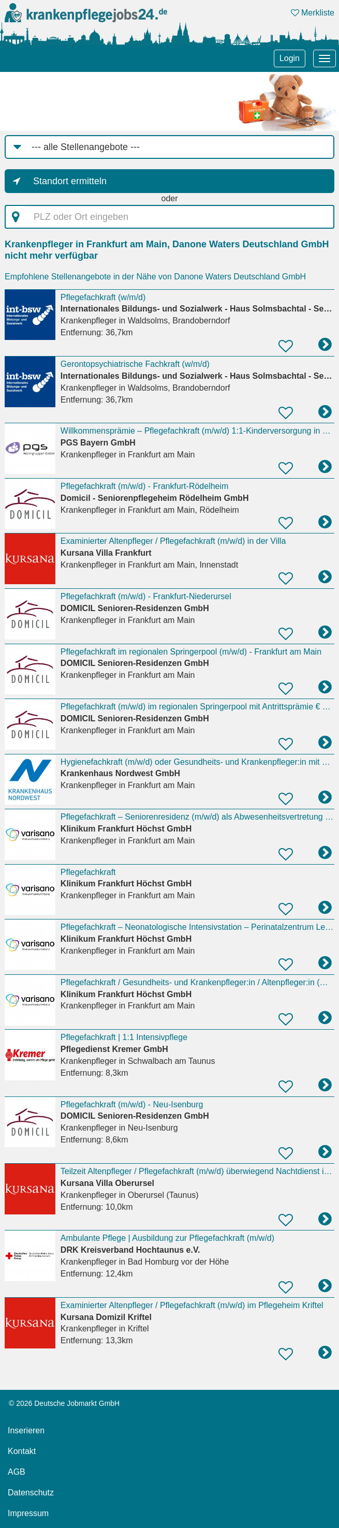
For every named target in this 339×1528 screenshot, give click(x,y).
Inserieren (26, 1430)
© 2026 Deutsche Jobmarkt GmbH (64, 1403)
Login (289, 58)
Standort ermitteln (70, 181)
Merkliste (312, 12)
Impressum (28, 1513)
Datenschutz (31, 1492)
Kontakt (22, 1451)
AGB (16, 1471)
